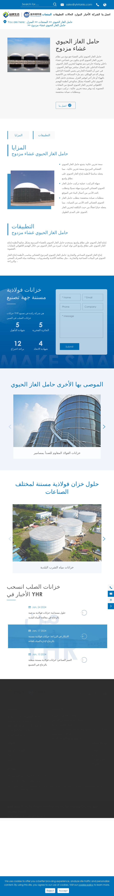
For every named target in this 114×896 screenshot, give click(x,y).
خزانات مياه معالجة (61, 732)
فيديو (9, 757)
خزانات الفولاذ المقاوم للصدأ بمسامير (57, 455)
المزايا (19, 137)
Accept (63, 890)
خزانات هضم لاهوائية (62, 723)
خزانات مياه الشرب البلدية (57, 569)
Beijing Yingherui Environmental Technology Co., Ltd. (58, 804)
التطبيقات (58, 14)
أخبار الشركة (98, 757)
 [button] (9, 428)
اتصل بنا (105, 14)
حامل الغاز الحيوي (62, 21)
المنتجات (47, 14)
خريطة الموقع (35, 814)
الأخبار (87, 14)
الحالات (69, 14)
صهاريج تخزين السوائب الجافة (66, 736)
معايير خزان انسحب (17, 748)
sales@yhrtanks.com (79, 4)
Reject (50, 890)
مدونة (95, 753)
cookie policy (85, 884)
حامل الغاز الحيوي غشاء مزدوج (48, 25)
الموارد (78, 14)
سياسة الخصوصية (17, 814)
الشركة (96, 14)
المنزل (30, 21)
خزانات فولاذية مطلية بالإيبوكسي (23, 719)
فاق (9, 753)
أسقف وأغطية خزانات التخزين (22, 728)
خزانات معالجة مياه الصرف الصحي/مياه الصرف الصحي (79, 727)
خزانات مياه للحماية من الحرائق (67, 718)
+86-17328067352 (31, 779)
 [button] (104, 428)
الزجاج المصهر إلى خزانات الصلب (23, 715)
